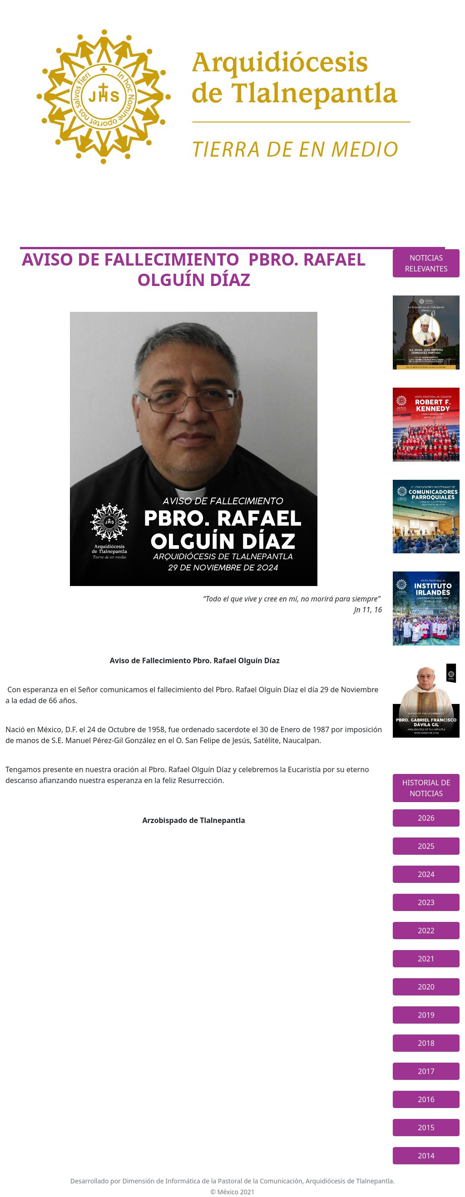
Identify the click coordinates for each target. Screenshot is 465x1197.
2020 (426, 987)
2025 (426, 846)
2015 (426, 1128)
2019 (426, 1015)
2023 (426, 902)
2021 (426, 959)
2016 (426, 1099)
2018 (426, 1043)
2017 (426, 1071)
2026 (426, 818)
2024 (426, 874)
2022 (426, 931)
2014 (426, 1156)
